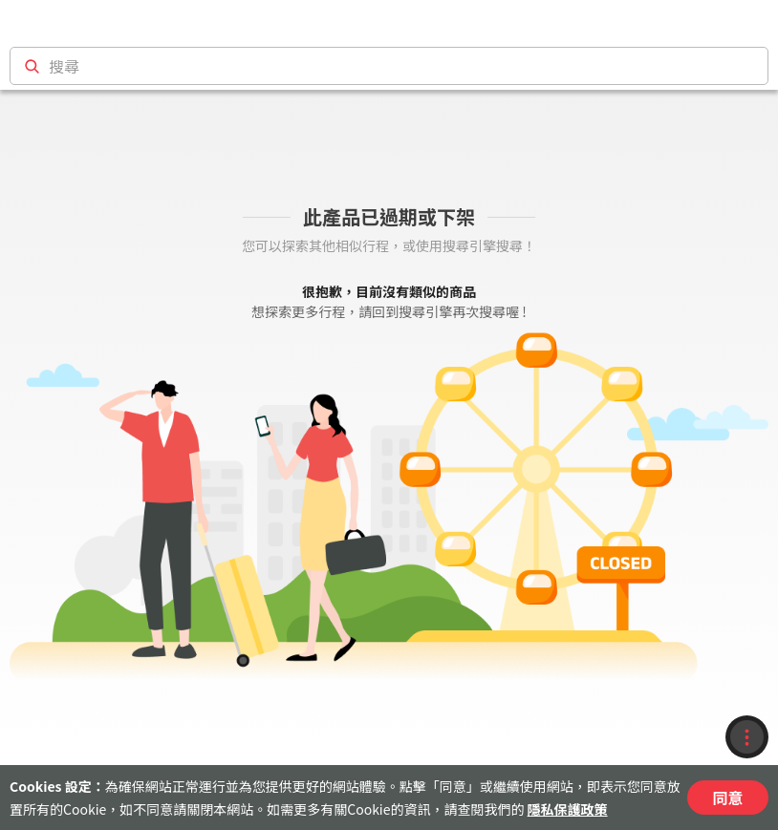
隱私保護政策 (568, 809)
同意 (727, 797)
